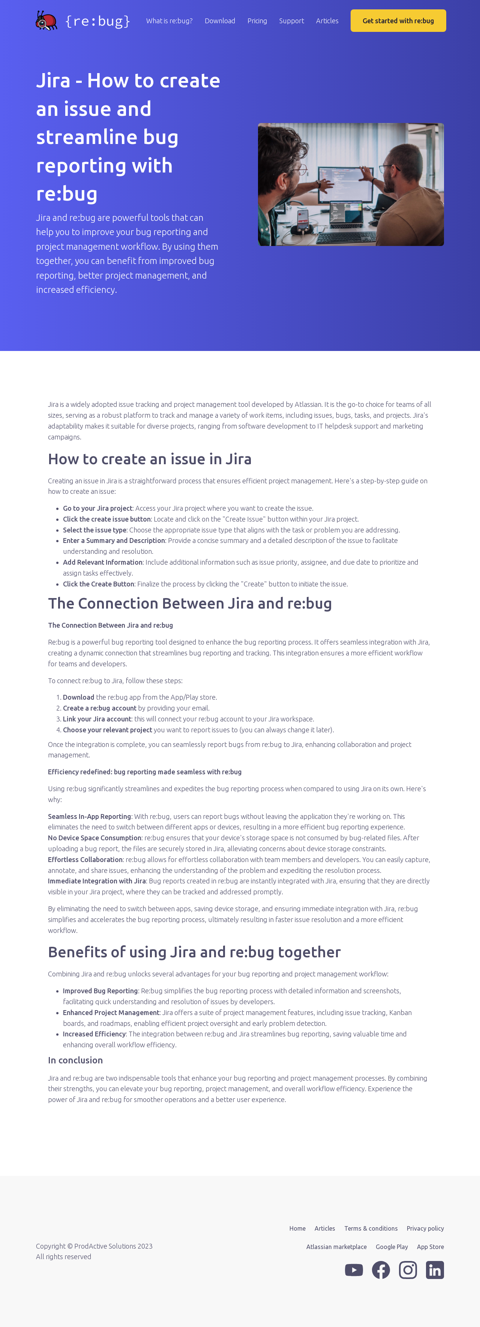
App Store (430, 1246)
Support (291, 20)
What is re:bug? (169, 20)
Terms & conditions (371, 1228)
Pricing (257, 20)
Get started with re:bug (398, 20)
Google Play (392, 1246)
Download (220, 20)
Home (298, 1228)
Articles (327, 20)
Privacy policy (425, 1228)
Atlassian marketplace (336, 1246)
